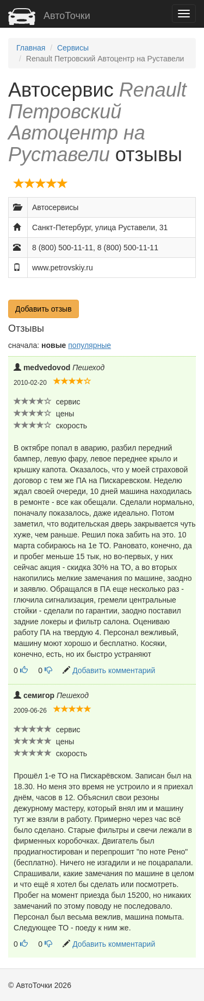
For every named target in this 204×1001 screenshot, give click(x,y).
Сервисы (73, 47)
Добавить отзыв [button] (43, 309)
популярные (89, 345)
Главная (30, 47)
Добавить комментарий (113, 670)
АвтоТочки (49, 15)
